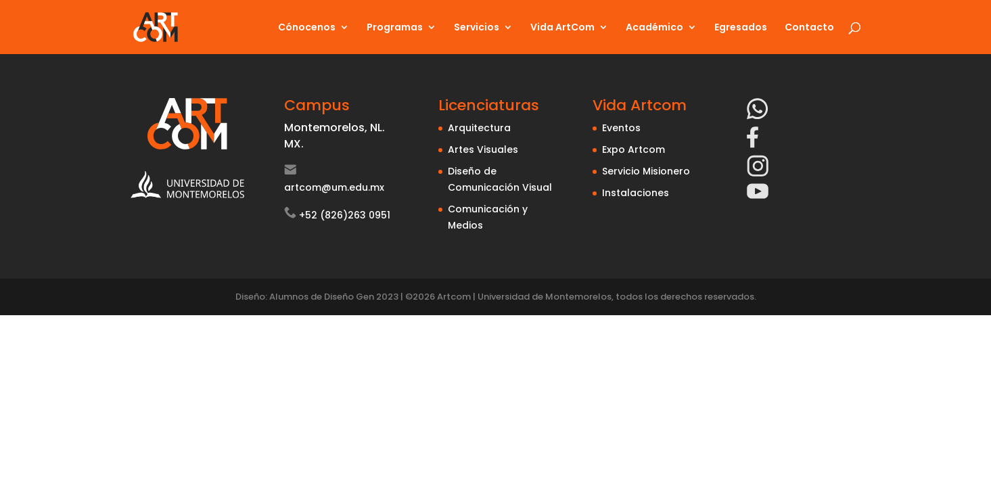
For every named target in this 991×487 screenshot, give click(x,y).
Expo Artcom (633, 149)
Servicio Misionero (646, 171)
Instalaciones (635, 193)
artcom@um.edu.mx (334, 187)
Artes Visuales (483, 149)
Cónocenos (307, 28)
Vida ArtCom (562, 28)
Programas (395, 28)
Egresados (740, 28)
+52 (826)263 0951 (344, 215)
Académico (654, 28)
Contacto (809, 28)
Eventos (621, 128)
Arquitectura (479, 128)
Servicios (476, 28)
